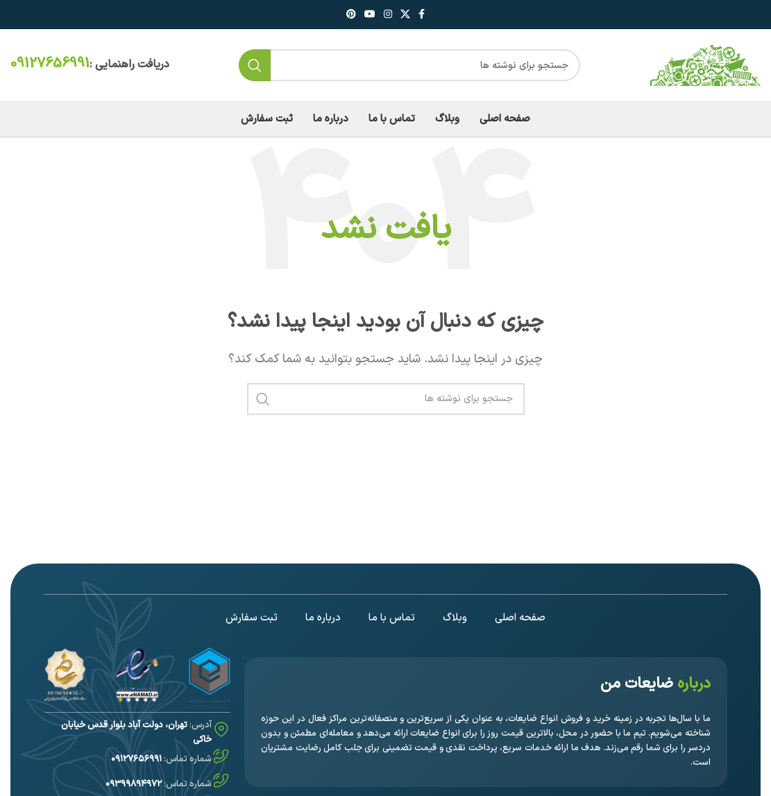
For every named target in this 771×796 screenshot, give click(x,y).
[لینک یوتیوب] (370, 15)
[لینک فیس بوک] (421, 15)
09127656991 (50, 63)
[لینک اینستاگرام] (388, 15)
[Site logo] (705, 64)
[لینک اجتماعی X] (405, 15)
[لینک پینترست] (351, 15)
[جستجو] (409, 65)
